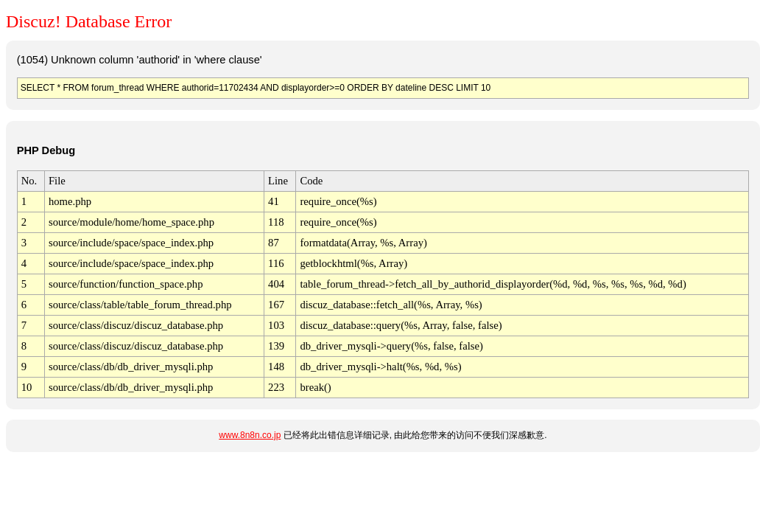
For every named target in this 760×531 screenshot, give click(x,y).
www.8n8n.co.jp (250, 435)
